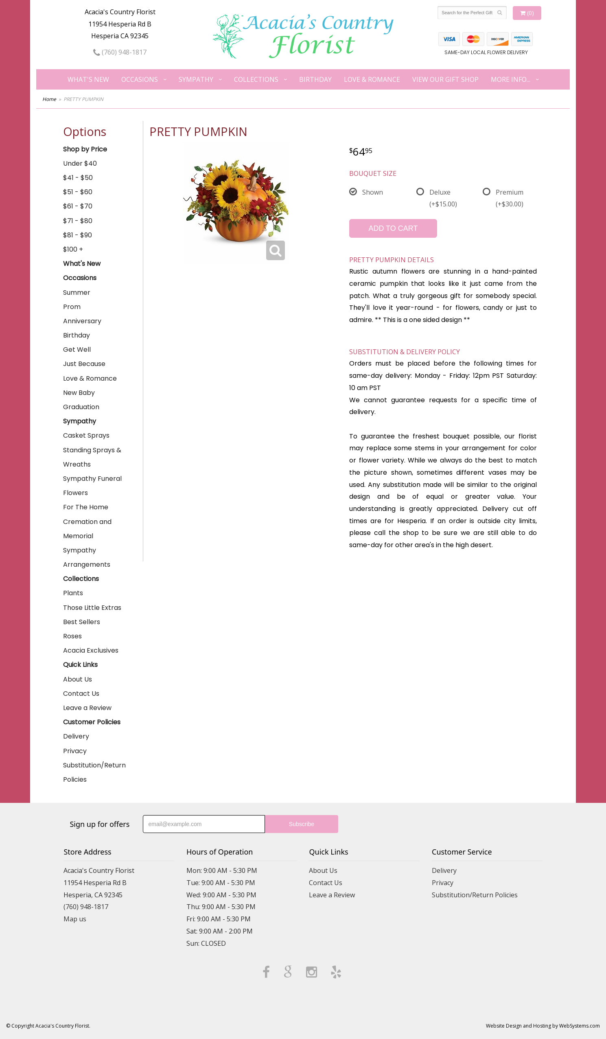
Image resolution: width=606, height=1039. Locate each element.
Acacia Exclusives (90, 650)
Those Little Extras (92, 607)
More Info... (510, 79)
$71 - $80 (77, 221)
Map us (74, 918)
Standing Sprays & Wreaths (92, 457)
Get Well (77, 349)
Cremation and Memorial (87, 529)
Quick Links (80, 664)
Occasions (139, 79)
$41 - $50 (78, 177)
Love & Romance (372, 79)
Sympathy (196, 79)
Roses (72, 636)
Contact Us (81, 693)
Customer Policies (91, 722)
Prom (72, 306)
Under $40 (80, 163)
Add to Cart (393, 228)
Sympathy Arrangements (86, 557)
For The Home (85, 507)
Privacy (75, 751)
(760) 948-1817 (120, 52)
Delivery (76, 736)
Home (49, 99)
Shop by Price (85, 149)
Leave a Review (87, 707)
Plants (73, 593)
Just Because (84, 363)
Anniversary (82, 321)
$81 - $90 (77, 235)
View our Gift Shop (445, 79)
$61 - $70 (77, 206)
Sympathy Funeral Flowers (92, 486)
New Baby (79, 392)
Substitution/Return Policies (94, 772)
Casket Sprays (86, 435)
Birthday (315, 79)
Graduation (81, 407)
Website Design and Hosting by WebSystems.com (543, 1025)
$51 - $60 (77, 192)
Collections (256, 79)
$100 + (73, 249)
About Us (77, 679)
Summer (76, 292)
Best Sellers (81, 622)
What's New (88, 79)
